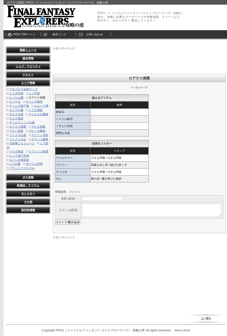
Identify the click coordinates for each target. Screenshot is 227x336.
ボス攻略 (28, 177)
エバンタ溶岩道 (19, 160)
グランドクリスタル (22, 168)
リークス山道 (17, 135)
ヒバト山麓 (16, 97)
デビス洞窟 (38, 126)
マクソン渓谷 (39, 135)
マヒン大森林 (37, 131)
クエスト (28, 74)
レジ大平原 (16, 93)
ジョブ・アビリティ (28, 66)
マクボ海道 (16, 151)
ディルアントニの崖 (22, 122)
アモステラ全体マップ (23, 89)
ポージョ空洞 (34, 164)
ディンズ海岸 (34, 101)
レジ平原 (34, 93)
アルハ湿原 (16, 131)
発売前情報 (28, 210)
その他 (28, 201)
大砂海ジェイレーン (22, 143)
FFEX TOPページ (24, 34)
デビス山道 (16, 114)
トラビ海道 (36, 110)
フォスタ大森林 (38, 114)
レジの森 (15, 164)
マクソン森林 (39, 139)
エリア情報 (28, 83)
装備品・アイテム (28, 185)
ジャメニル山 (17, 139)
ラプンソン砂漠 (38, 151)
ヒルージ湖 (41, 105)
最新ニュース (28, 50)
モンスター (28, 193)
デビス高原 (16, 118)
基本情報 (28, 58)
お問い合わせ (94, 34)
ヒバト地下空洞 (19, 155)
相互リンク (59, 34)
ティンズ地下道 (19, 105)
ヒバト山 (15, 101)
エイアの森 (16, 110)
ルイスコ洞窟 (17, 126)
